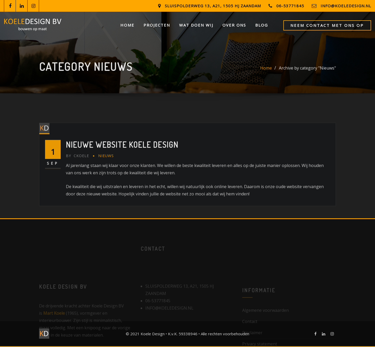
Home (127, 25)
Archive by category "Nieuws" (307, 70)
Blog (261, 25)
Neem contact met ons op (327, 25)
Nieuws (106, 169)
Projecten (156, 25)
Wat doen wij (196, 25)
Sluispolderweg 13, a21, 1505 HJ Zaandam (213, 5)
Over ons (234, 25)
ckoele (77, 169)
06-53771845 (290, 5)
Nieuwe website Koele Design (122, 159)
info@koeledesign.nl (346, 5)
